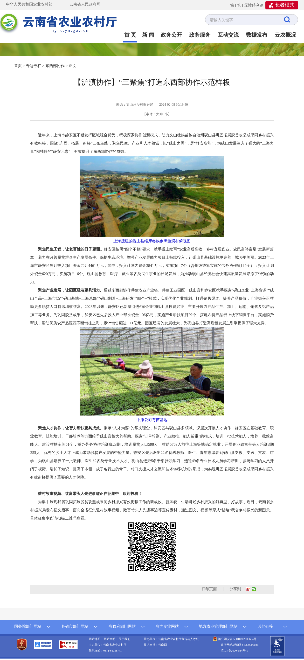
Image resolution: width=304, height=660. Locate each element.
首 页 (130, 35)
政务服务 (199, 35)
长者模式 (284, 4)
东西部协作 (55, 66)
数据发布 (256, 35)
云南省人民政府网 (84, 4)
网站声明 (110, 639)
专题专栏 (33, 66)
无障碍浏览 (253, 5)
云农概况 (285, 35)
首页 (18, 66)
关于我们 (124, 639)
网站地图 (95, 639)
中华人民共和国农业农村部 (29, 4)
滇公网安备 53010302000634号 (237, 639)
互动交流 (228, 35)
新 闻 (148, 35)
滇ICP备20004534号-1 (234, 650)
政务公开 (171, 35)
